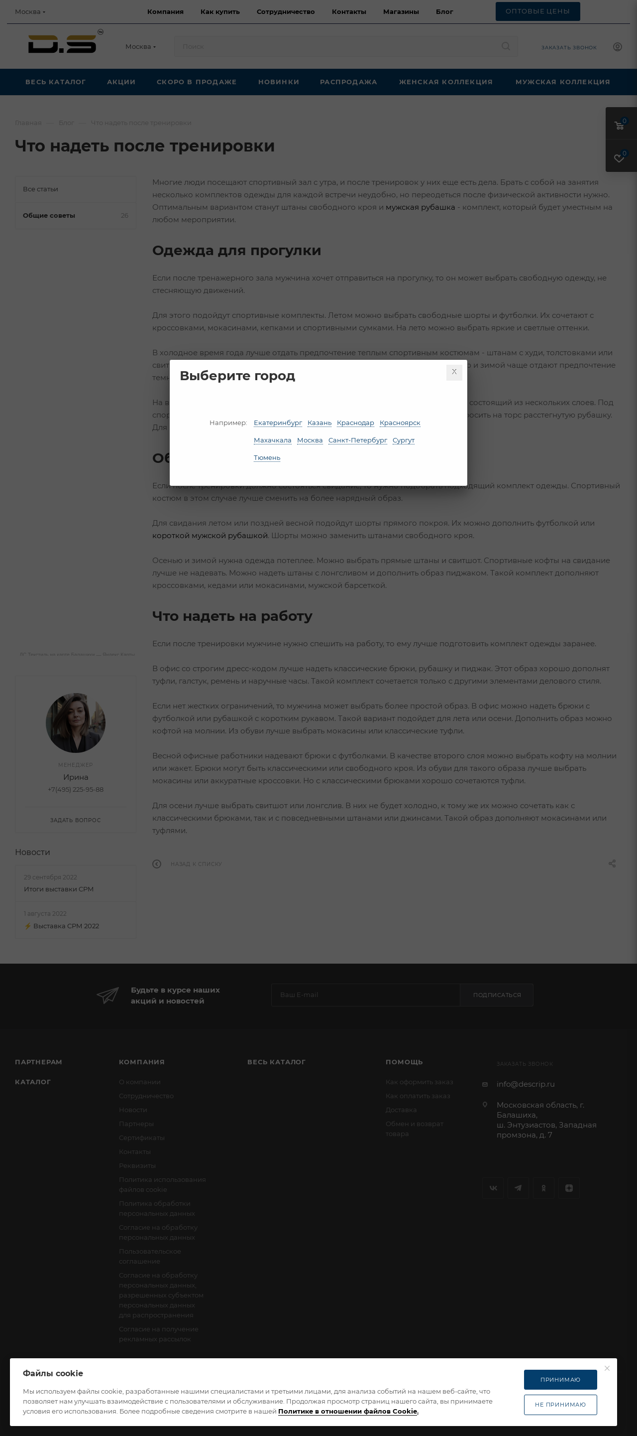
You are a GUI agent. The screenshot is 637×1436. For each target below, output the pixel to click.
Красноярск (400, 423)
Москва (310, 440)
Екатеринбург (278, 423)
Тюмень (267, 457)
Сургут (404, 440)
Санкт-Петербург (357, 440)
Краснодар (355, 423)
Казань (319, 423)
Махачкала (273, 440)
